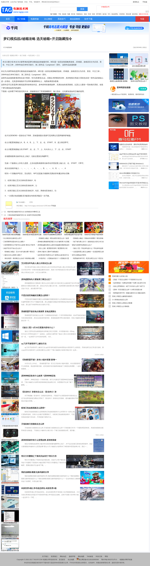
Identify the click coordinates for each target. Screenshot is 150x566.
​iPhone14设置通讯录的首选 (10, 509)
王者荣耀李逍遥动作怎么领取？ (14, 241)
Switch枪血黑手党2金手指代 (73, 235)
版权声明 (72, 556)
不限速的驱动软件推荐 (10, 426)
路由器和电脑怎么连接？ (10, 536)
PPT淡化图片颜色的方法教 (10, 495)
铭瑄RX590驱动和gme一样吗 (10, 440)
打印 (31, 202)
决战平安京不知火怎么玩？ (12, 248)
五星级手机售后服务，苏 (10, 370)
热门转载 (23, 55)
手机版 (144, 2)
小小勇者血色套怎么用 (120, 300)
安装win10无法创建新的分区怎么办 (119, 66)
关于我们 (45, 556)
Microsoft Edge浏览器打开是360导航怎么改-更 (133, 183)
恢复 (93, 14)
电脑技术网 (14, 55)
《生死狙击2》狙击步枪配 (10, 398)
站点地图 (71, 559)
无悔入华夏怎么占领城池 (120, 306)
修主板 (105, 14)
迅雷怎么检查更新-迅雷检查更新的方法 (119, 81)
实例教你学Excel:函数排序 (10, 481)
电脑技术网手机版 (126, 559)
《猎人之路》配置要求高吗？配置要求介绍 (52, 248)
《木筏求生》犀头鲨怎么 (10, 384)
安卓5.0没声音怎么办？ (139, 81)
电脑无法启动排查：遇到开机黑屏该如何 (133, 144)
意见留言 (62, 559)
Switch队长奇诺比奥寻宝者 (32, 234)
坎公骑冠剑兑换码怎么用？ (12, 238)
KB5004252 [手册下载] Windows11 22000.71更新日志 (131, 164)
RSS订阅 (99, 556)
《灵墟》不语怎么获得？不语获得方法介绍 (127, 279)
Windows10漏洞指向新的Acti (10, 357)
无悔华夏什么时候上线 (120, 276)
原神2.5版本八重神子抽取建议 (48, 252)
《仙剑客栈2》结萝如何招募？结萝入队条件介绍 (129, 283)
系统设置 (128, 14)
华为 (109, 14)
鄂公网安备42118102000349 (88, 559)
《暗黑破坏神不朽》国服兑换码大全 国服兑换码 (128, 293)
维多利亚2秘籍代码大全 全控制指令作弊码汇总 (23, 212)
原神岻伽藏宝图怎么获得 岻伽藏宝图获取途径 (53, 245)
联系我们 (54, 556)
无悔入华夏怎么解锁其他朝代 (122, 296)
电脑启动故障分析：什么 (10, 453)
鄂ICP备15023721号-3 (109, 559)
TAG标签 (90, 556)
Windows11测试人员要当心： (10, 315)
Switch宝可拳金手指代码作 (93, 234)
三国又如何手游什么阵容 (10, 412)
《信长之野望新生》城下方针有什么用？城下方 (128, 286)
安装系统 (122, 14)
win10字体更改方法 (10, 523)
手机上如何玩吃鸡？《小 (10, 274)
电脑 (68, 14)
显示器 (73, 14)
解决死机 (135, 14)
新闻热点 (136, 2)
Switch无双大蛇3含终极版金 (11, 235)
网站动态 (63, 556)
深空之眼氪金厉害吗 (79, 255)
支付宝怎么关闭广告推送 (10, 301)
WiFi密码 (98, 14)
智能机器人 (79, 14)
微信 (85, 14)
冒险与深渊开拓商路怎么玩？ (82, 245)
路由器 (64, 14)
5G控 (89, 14)
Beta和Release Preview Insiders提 (10, 343)
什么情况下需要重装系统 (10, 467)
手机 (59, 14)
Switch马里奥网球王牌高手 (52, 234)
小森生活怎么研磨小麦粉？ (12, 255)
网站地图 (81, 556)
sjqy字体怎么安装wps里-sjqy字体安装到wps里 (133, 154)
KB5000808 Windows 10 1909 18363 (10, 329)
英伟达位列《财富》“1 (10, 287)
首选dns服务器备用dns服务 (10, 550)
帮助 (106, 556)
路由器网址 (114, 14)
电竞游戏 (9, 47)
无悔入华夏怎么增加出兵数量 (122, 303)
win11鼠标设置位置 (139, 66)
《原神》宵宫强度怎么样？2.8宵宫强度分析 (127, 289)
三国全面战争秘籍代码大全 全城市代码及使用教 (24, 215)
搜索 (82, 9)
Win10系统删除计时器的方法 (129, 173)
